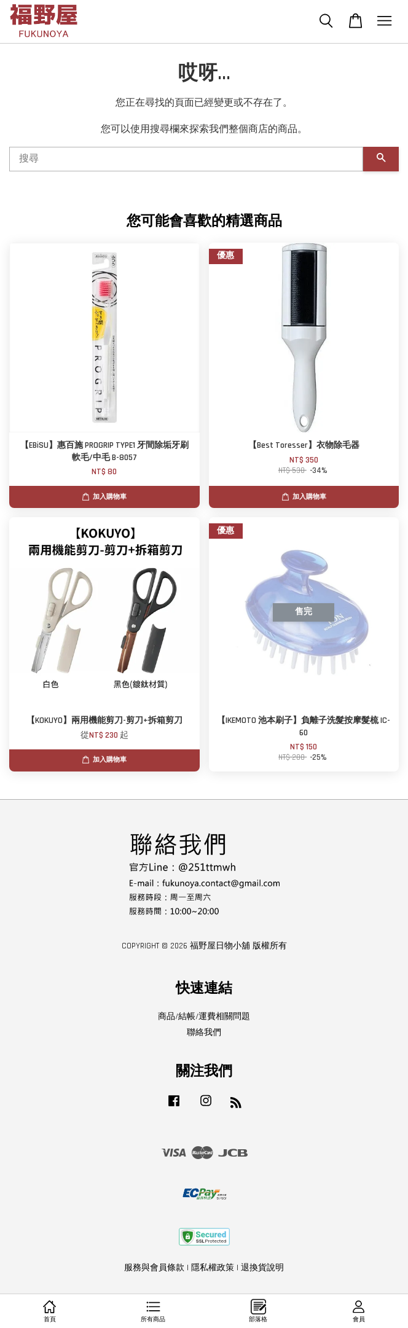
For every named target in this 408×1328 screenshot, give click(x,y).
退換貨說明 (262, 1267)
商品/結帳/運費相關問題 (204, 1016)
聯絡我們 (204, 1032)
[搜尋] (186, 159)
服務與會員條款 (154, 1267)
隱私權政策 (212, 1267)
